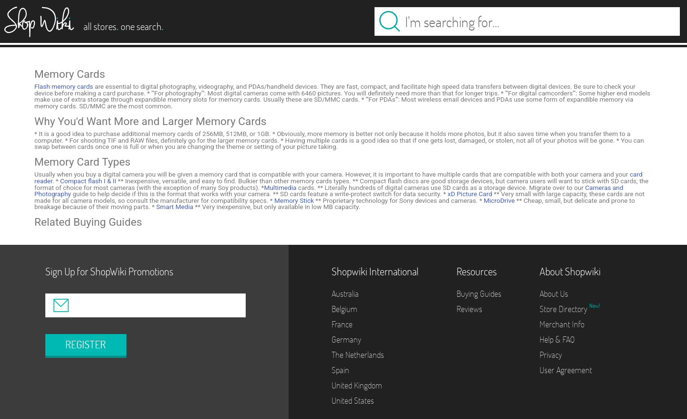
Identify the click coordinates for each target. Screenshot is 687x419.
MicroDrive (498, 200)
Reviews (469, 309)
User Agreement (566, 370)
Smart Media (174, 206)
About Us (554, 293)
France (342, 324)
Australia (345, 293)
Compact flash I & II (87, 181)
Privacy (551, 354)
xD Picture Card (469, 194)
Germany (346, 339)
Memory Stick (293, 200)
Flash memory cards (63, 86)
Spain (340, 370)
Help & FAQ (557, 339)
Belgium (344, 309)
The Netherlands (358, 354)
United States (353, 400)
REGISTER (85, 344)
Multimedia (280, 187)
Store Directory (564, 309)
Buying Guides (479, 293)
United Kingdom (357, 385)
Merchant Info (562, 324)
